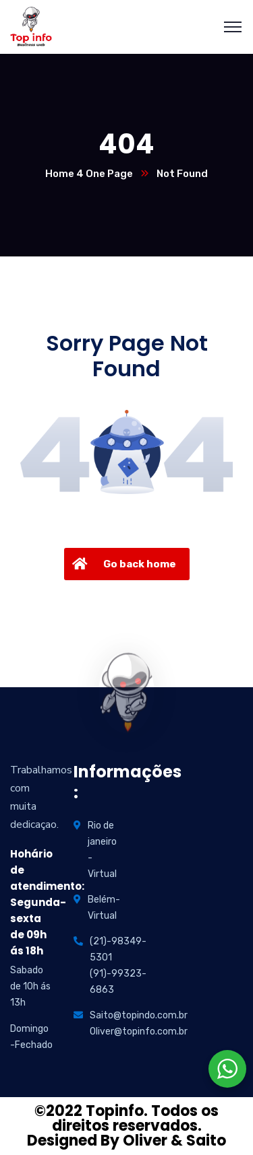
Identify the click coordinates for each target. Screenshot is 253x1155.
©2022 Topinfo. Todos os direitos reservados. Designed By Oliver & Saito (126, 1125)
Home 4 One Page (89, 174)
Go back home (122, 564)
